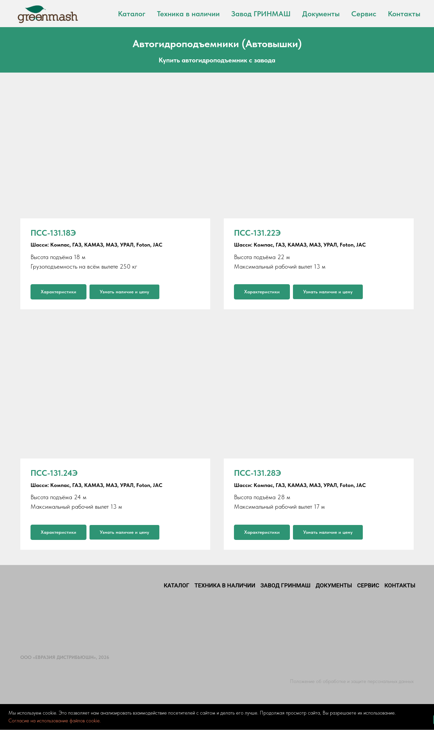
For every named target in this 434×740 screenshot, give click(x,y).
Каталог (131, 13)
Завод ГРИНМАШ (261, 13)
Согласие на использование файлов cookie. (54, 721)
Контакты (404, 13)
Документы (321, 13)
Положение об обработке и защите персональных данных (352, 681)
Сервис (363, 13)
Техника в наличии (188, 13)
